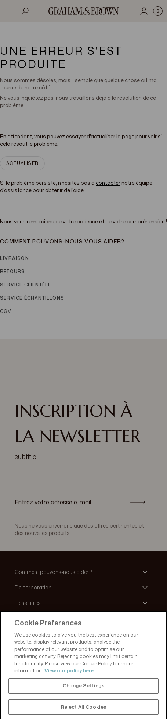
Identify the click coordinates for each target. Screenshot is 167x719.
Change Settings (84, 696)
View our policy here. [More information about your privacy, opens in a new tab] (69, 681)
